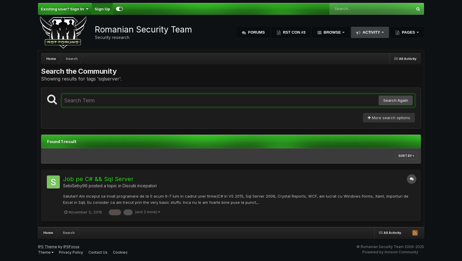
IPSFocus (71, 246)
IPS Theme (47, 246)
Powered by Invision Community (390, 252)
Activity (371, 32)
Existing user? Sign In (64, 9)
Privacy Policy (71, 252)
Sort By (406, 155)
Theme (46, 252)
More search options (389, 117)
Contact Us (98, 252)
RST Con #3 (294, 32)
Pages (408, 32)
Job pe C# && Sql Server (98, 179)
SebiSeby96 (75, 185)
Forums (256, 32)
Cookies (120, 252)
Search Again (395, 100)
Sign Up (102, 8)
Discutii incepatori (140, 185)
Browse (332, 32)
